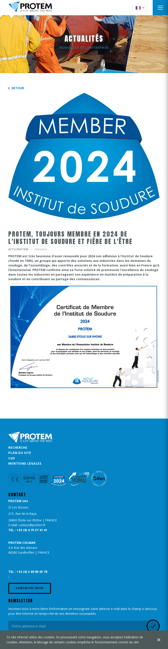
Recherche (17, 447)
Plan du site (19, 453)
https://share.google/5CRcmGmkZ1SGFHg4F (42, 536)
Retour (15, 88)
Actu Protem (18, 249)
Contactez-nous (30, 588)
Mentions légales (24, 463)
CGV (11, 458)
